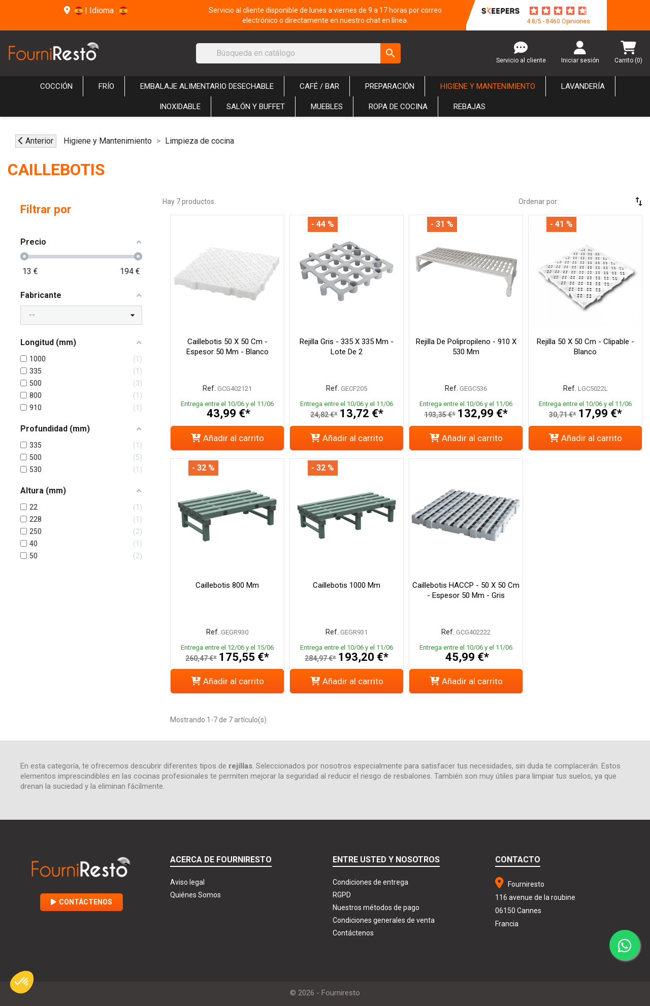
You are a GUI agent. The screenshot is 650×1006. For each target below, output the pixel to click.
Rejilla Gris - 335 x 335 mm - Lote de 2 (347, 346)
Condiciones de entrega (370, 882)
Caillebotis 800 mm (227, 585)
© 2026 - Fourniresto (325, 992)
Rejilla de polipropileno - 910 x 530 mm (466, 346)
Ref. (209, 388)
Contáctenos (81, 902)
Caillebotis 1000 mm (346, 585)
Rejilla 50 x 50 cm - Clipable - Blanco (585, 346)
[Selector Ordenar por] (609, 201)
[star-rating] (558, 10)
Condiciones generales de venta (384, 920)
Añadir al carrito (227, 438)
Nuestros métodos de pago (376, 907)
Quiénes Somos (195, 895)
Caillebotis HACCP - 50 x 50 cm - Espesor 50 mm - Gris (465, 590)
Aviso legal (187, 882)
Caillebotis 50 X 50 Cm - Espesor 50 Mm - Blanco (227, 346)
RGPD (342, 895)
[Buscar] (298, 53)
